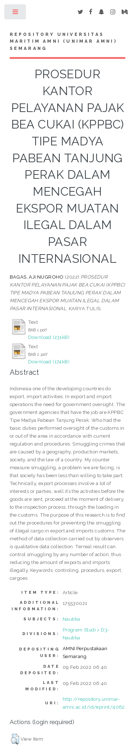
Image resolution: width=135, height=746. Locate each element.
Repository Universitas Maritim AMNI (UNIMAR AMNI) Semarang (63, 41)
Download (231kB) (48, 337)
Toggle (15, 13)
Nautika (71, 619)
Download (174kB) (48, 361)
